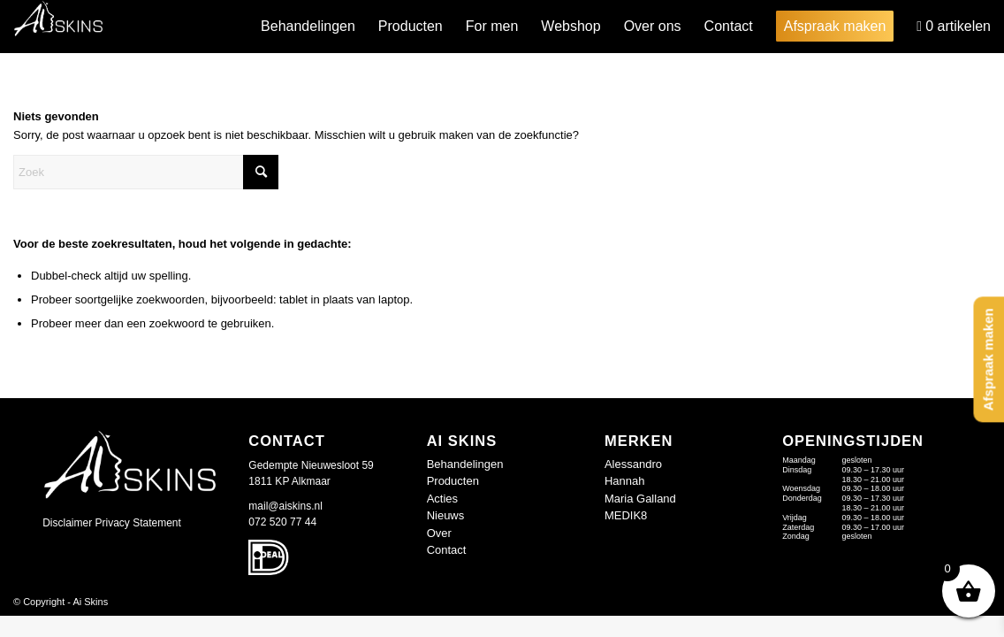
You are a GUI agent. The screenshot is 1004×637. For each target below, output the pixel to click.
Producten (453, 480)
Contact (447, 549)
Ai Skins (90, 601)
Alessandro (633, 464)
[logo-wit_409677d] (58, 26)
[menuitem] (308, 26)
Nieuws (446, 515)
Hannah (625, 480)
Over (439, 533)
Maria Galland (640, 498)
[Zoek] (145, 172)
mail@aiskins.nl (285, 506)
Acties (442, 498)
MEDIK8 (626, 515)
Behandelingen (465, 464)
